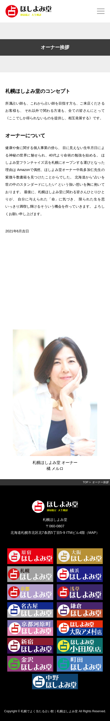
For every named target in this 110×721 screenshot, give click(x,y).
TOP (85, 482)
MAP (92, 533)
